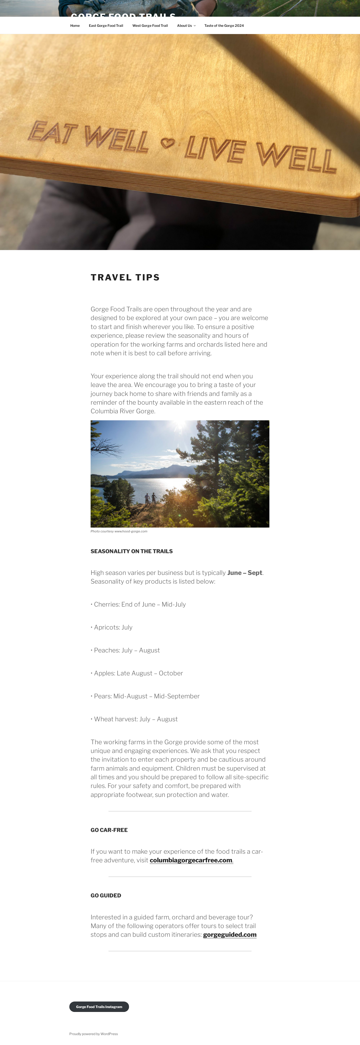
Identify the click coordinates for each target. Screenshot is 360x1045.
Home (75, 25)
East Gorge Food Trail (106, 25)
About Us (186, 25)
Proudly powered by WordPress (93, 1034)
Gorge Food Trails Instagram (99, 1007)
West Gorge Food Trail (150, 25)
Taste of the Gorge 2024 (224, 25)
